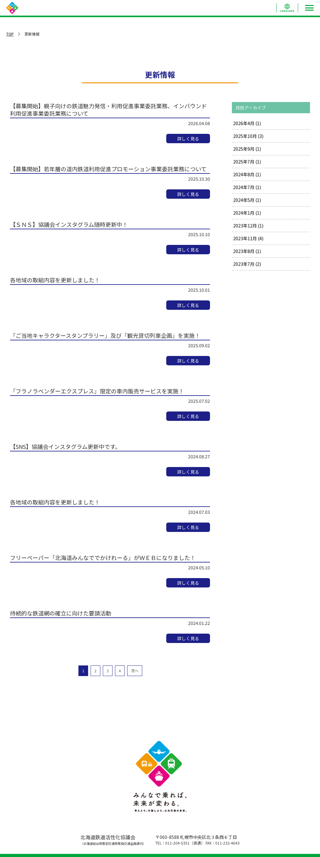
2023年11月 (248, 238)
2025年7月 (247, 161)
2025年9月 (247, 149)
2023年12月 (248, 225)
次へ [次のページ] (134, 670)
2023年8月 (247, 251)
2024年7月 (247, 187)
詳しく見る (188, 138)
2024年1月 (247, 213)
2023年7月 (247, 264)
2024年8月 (247, 174)
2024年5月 (247, 200)
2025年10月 (248, 136)
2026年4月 (247, 123)
